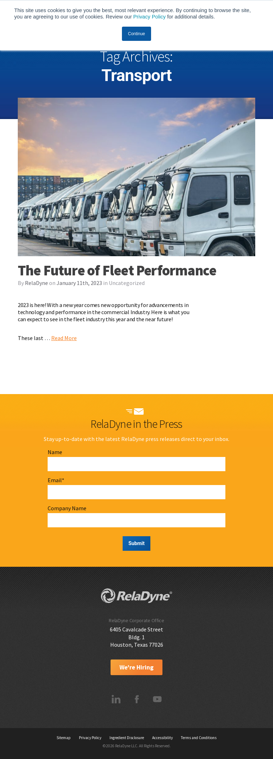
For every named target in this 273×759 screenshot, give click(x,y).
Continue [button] (136, 33)
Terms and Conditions (198, 737)
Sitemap (64, 737)
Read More (64, 337)
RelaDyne (36, 282)
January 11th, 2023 (79, 282)
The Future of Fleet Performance (117, 270)
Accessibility (162, 737)
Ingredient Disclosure (126, 737)
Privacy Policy (149, 17)
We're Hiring (136, 667)
